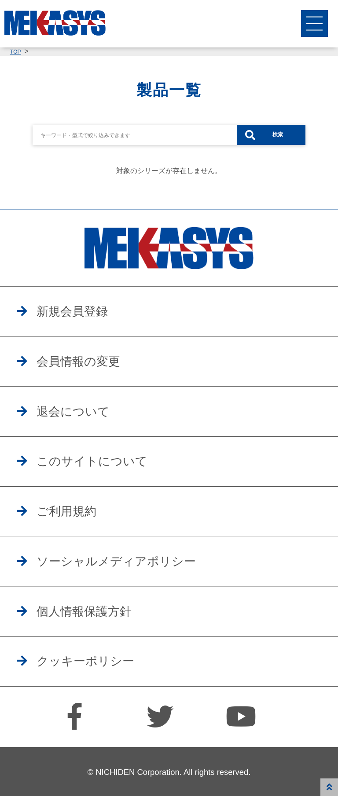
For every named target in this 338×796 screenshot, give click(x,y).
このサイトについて (92, 461)
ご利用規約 (66, 511)
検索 (277, 134)
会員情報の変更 (78, 361)
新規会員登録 (72, 311)
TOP (15, 52)
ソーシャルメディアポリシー (116, 561)
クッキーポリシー (85, 661)
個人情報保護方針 (84, 611)
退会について (73, 411)
